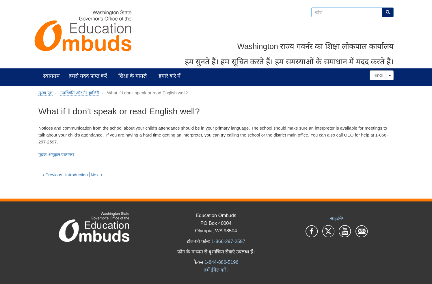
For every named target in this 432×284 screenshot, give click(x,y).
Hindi (378, 75)
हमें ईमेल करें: (216, 269)
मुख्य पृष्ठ (45, 92)
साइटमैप (337, 218)
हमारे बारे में (169, 75)
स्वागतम (51, 75)
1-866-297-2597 (228, 241)
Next (96, 174)
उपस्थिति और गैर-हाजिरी (79, 92)
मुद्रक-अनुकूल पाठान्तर (56, 154)
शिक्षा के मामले (132, 75)
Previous (52, 174)
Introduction (76, 174)
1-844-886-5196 (221, 262)
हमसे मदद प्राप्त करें (88, 75)
